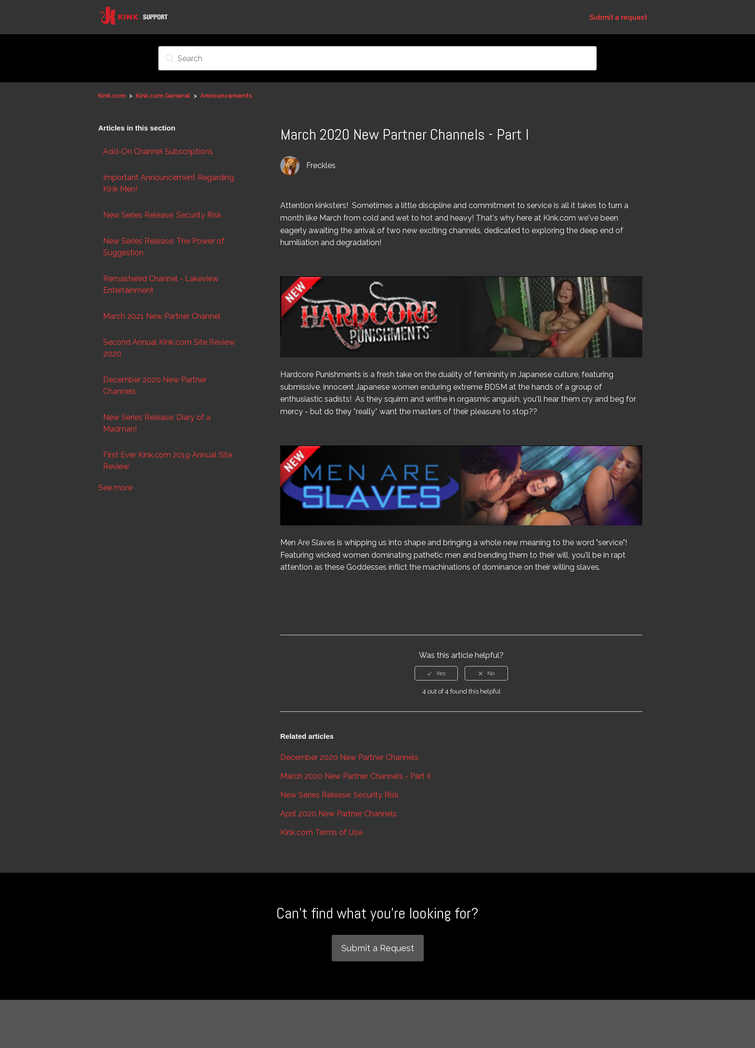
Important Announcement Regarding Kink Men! (168, 183)
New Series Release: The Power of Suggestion (163, 246)
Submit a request (618, 17)
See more (115, 487)
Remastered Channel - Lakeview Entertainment (161, 284)
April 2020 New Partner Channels (338, 813)
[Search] (377, 58)
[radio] (436, 673)
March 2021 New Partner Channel (162, 316)
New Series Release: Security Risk (162, 215)
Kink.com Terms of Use (321, 832)
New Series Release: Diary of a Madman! (156, 423)
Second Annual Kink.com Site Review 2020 (169, 348)
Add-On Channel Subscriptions (158, 151)
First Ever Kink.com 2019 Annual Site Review (167, 460)
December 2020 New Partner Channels (155, 385)
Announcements (226, 95)
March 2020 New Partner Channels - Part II (355, 776)
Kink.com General (163, 95)
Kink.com (112, 95)
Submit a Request (377, 948)
